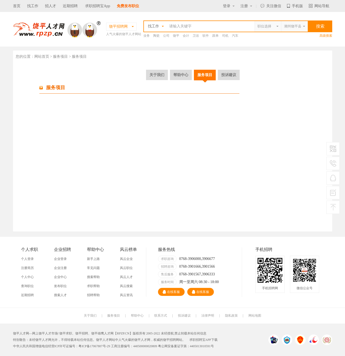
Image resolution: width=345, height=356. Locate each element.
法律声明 (207, 315)
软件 (205, 36)
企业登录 (60, 259)
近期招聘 (70, 6)
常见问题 (93, 268)
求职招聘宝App (97, 6)
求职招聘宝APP (200, 340)
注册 (246, 6)
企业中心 (60, 277)
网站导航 (319, 6)
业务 (146, 36)
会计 (186, 36)
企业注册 (60, 268)
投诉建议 (228, 75)
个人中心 (27, 277)
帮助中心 (180, 75)
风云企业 (126, 259)
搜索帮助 (93, 277)
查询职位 (27, 286)
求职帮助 (93, 286)
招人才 (50, 6)
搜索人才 (60, 295)
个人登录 (27, 259)
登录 (229, 6)
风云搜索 (126, 286)
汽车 (235, 36)
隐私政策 (231, 315)
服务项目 (204, 75)
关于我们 (156, 75)
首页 (16, 6)
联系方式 (160, 315)
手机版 (295, 6)
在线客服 (171, 292)
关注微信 (270, 6)
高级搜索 (325, 36)
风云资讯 (126, 295)
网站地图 (254, 315)
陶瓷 (156, 36)
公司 (166, 36)
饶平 (176, 36)
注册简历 (27, 268)
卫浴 (196, 36)
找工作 (32, 6)
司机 (225, 36)
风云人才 (126, 277)
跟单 (215, 36)
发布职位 (60, 286)
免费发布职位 (128, 6)
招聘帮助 (93, 295)
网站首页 (41, 57)
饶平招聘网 (171, 340)
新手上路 (93, 259)
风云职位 (126, 268)
